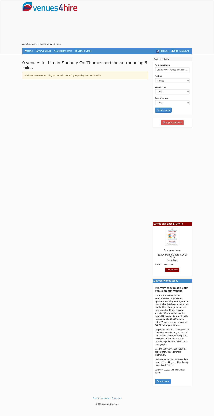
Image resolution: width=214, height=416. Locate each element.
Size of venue (161, 98)
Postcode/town (162, 65)
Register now (163, 381)
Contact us (117, 398)
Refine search (163, 110)
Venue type (160, 87)
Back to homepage (101, 398)
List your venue (83, 51)
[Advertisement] (138, 22)
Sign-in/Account (180, 51)
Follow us (162, 51)
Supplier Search (63, 51)
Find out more (172, 270)
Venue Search (43, 51)
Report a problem (172, 122)
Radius (158, 76)
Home (29, 51)
